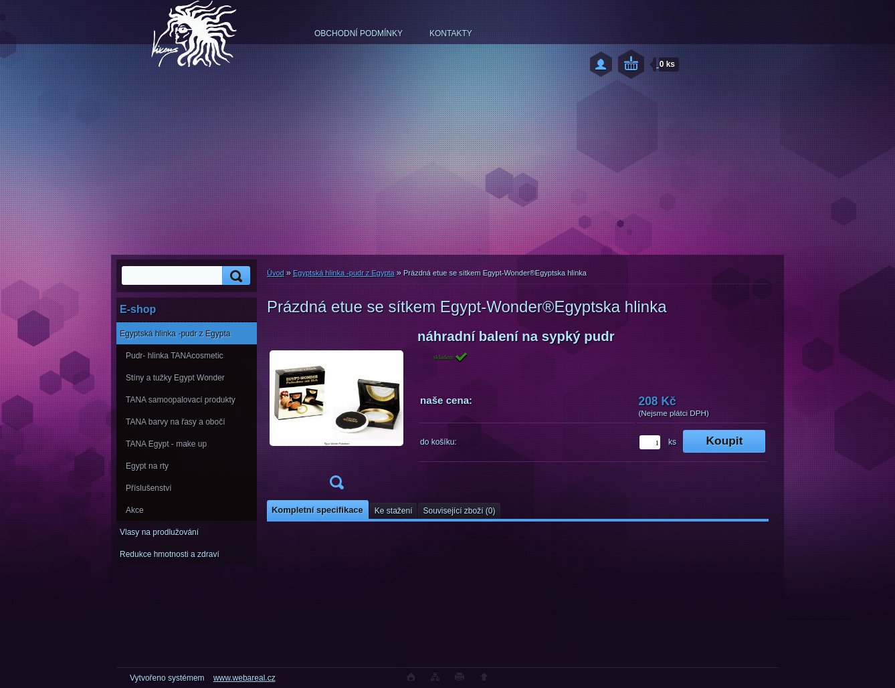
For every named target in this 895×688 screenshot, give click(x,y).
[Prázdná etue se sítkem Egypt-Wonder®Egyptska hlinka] (336, 413)
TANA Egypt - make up (166, 444)
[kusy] (649, 442)
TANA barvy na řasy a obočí (175, 422)
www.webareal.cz (244, 678)
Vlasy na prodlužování (159, 532)
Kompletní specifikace (317, 510)
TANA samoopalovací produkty (180, 400)
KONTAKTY (450, 33)
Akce (135, 510)
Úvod (275, 273)
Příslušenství (149, 488)
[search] (234, 275)
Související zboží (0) (459, 510)
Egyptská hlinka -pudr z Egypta (175, 333)
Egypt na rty (147, 466)
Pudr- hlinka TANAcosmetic (174, 355)
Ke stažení (394, 510)
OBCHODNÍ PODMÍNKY (358, 33)
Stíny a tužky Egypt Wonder (175, 377)
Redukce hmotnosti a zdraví (169, 554)
